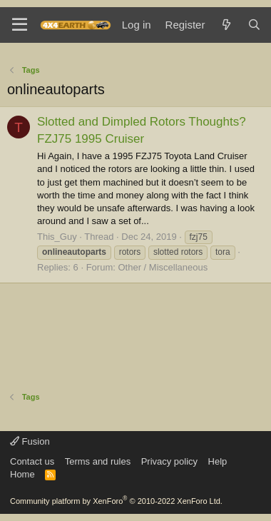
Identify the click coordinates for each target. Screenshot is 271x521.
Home (22, 474)
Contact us (32, 461)
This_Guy (57, 236)
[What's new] (226, 24)
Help (217, 461)
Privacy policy (169, 461)
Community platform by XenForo (116, 501)
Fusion (30, 441)
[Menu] (19, 25)
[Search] (254, 24)
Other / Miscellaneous (163, 267)
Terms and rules (98, 461)
